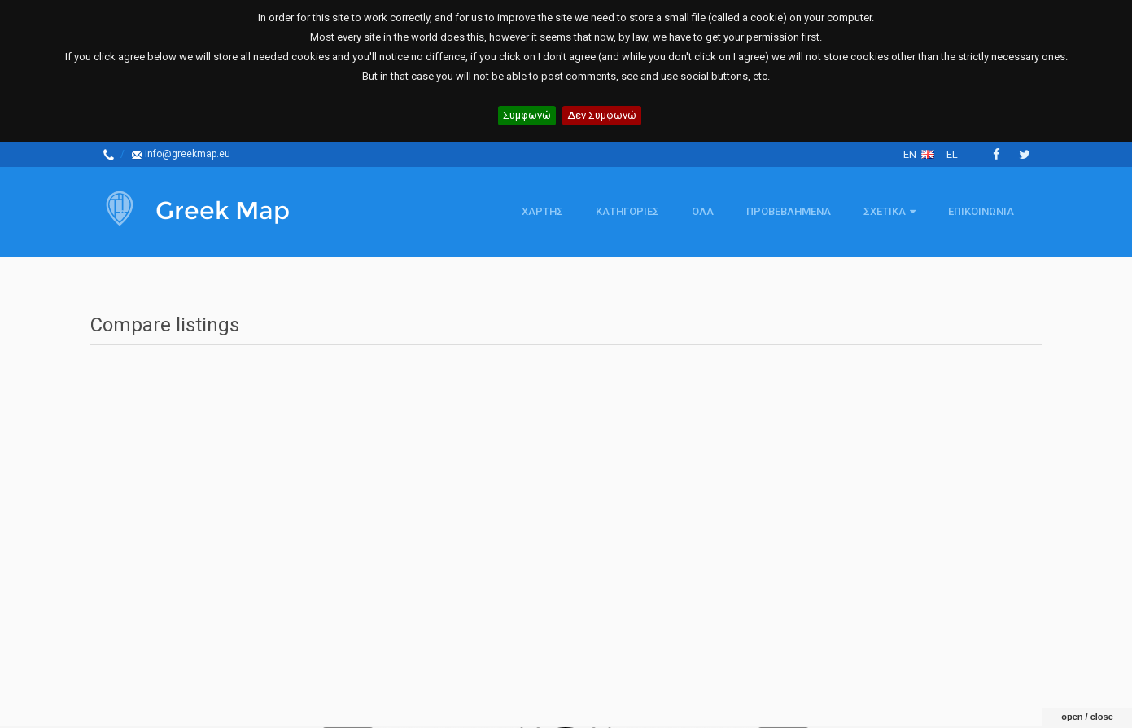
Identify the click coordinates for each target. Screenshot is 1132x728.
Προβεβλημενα (788, 211)
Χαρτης (542, 211)
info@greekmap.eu (180, 154)
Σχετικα (889, 211)
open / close (1087, 681)
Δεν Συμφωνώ (601, 115)
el (952, 154)
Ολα (703, 211)
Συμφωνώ (527, 115)
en (918, 154)
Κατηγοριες (627, 211)
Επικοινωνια (981, 211)
